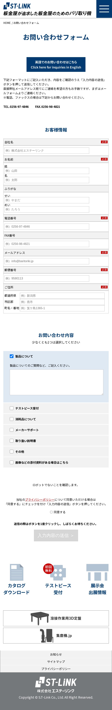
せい (7, 195)
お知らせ (56, 654)
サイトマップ (56, 661)
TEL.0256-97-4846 (16, 106)
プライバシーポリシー (40, 499)
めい (7, 204)
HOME (7, 22)
